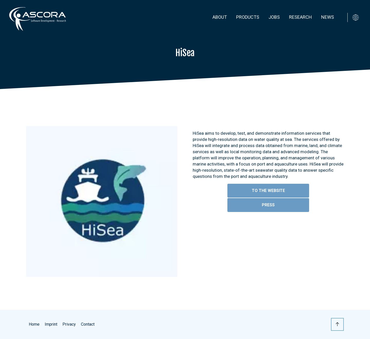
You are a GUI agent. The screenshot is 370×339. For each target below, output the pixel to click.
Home (34, 324)
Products (247, 17)
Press (268, 204)
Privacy (69, 324)
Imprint (51, 324)
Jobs (274, 17)
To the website (268, 190)
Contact (88, 324)
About (219, 17)
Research (300, 17)
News (327, 17)
